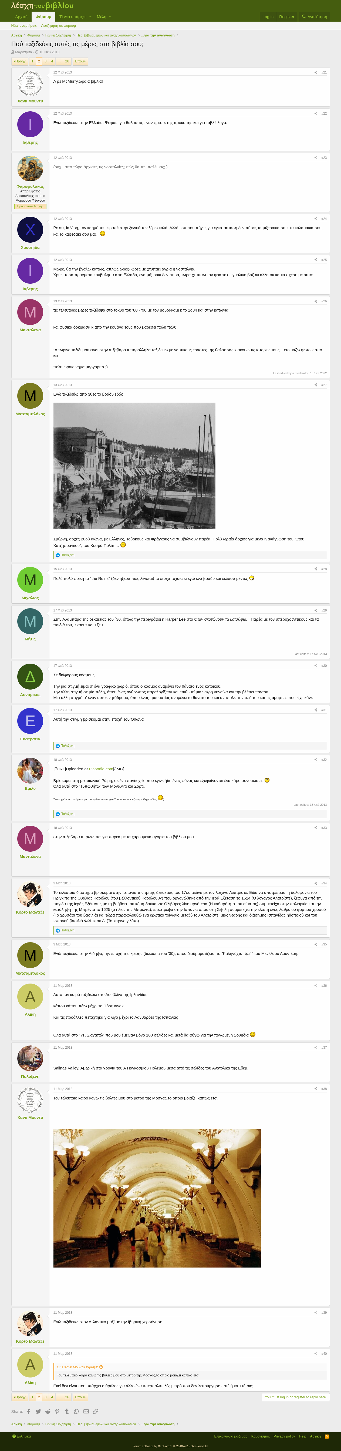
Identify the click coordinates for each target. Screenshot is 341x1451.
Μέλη (101, 16)
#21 (324, 72)
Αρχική (21, 16)
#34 (324, 883)
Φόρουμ (43, 16)
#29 (324, 610)
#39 (324, 1313)
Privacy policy (284, 1436)
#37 (324, 1047)
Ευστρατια (30, 739)
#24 (324, 219)
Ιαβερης (30, 142)
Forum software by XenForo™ (170, 1446)
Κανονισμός (260, 1436)
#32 (324, 760)
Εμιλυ (30, 788)
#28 (324, 569)
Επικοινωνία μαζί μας (230, 1436)
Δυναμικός (30, 694)
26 (67, 61)
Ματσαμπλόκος (30, 414)
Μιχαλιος (30, 598)
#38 (324, 1089)
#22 (324, 113)
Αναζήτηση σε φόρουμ (58, 26)
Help (302, 1436)
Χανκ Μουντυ (30, 101)
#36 (324, 986)
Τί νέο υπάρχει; (73, 16)
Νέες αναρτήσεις (24, 26)
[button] (90, 17)
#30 (324, 666)
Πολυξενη (30, 1076)
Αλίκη (30, 1014)
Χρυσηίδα (30, 247)
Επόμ (79, 61)
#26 (324, 301)
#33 (324, 828)
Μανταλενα (30, 329)
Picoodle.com (101, 769)
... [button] (59, 61)
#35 (324, 944)
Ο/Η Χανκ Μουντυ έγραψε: (77, 1367)
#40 (324, 1354)
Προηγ (20, 61)
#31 (324, 710)
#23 (324, 158)
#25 (324, 260)
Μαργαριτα (23, 52)
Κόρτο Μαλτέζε (30, 912)
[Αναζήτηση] (314, 17)
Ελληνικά (21, 1436)
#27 (324, 385)
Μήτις (30, 639)
